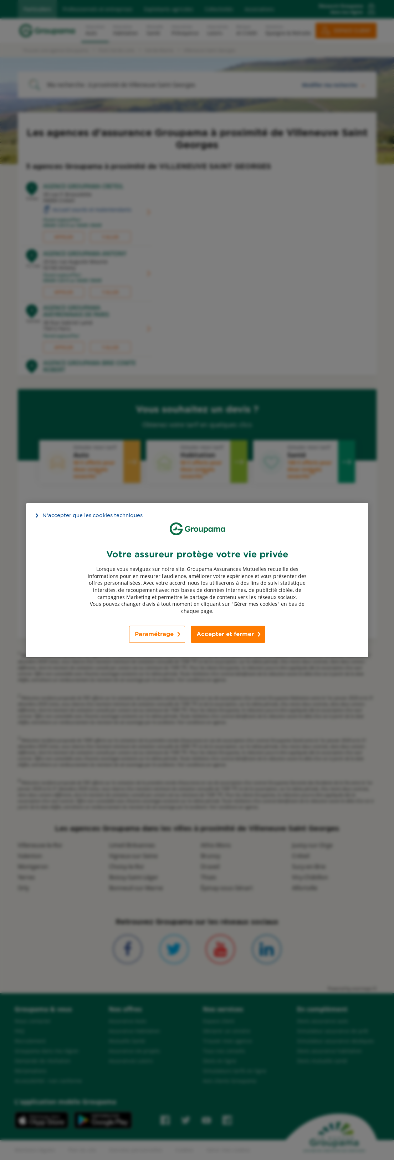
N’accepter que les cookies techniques (92, 515)
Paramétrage (154, 634)
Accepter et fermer (225, 634)
